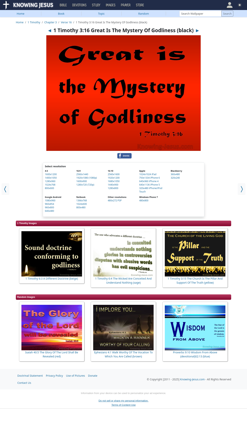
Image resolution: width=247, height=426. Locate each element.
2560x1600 (113, 174)
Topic (101, 13)
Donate (92, 375)
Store (140, 5)
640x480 (49, 211)
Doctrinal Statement (30, 375)
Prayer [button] (126, 5)
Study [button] (96, 5)
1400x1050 (51, 177)
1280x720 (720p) (85, 184)
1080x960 (50, 200)
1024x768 (50, 184)
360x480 (175, 174)
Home (21, 13)
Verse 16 (66, 22)
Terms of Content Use (123, 404)
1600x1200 (51, 174)
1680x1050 (113, 181)
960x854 (49, 204)
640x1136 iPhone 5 (149, 184)
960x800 (49, 207)
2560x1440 (82, 174)
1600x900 (81, 181)
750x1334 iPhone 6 (149, 177)
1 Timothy (34, 22)
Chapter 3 (50, 22)
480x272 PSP (115, 200)
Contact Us (24, 383)
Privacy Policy (54, 375)
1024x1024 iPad (147, 174)
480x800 (143, 200)
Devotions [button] (79, 5)
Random (143, 13)
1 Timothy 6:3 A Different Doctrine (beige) (51, 278)
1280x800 (113, 188)
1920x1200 (113, 177)
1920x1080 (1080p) (86, 177)
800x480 (80, 207)
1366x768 (81, 200)
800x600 (49, 188)
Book (61, 13)
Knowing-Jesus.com (192, 379)
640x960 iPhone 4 (148, 181)
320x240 (175, 177)
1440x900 (113, 184)
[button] (229, 5)
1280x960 (50, 181)
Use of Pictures (75, 375)
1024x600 (81, 204)
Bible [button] (63, 5)
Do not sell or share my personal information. (124, 400)
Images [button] (111, 5)
